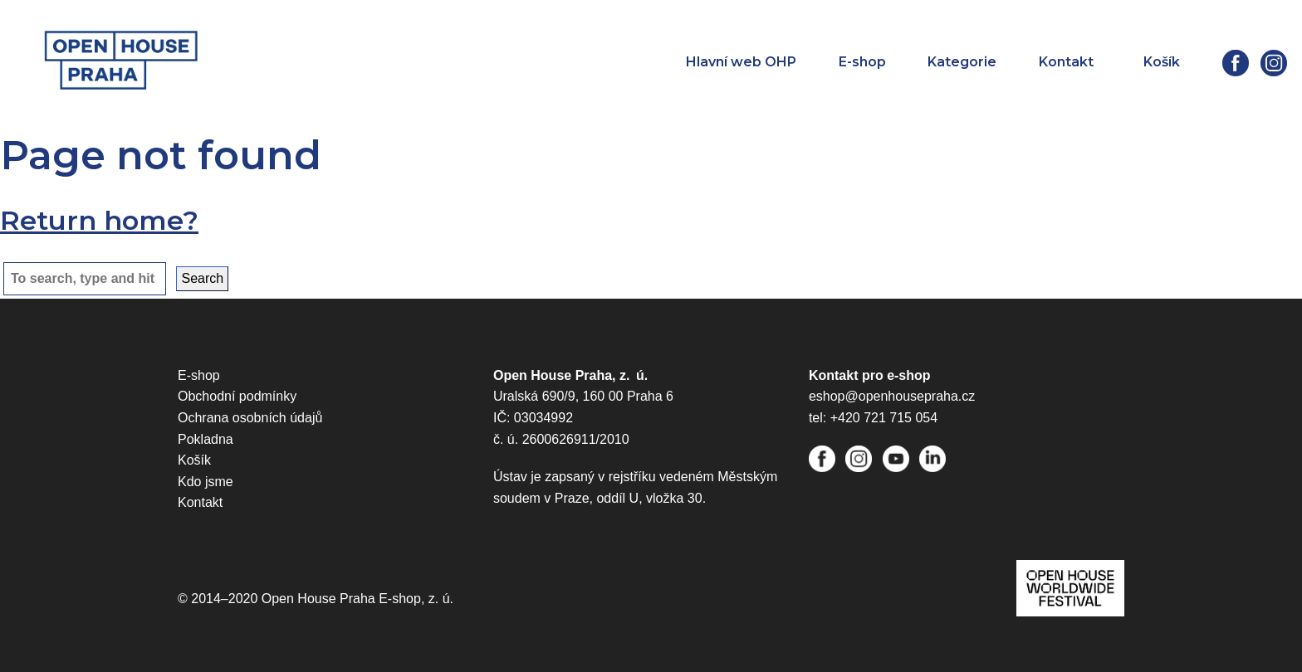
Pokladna (205, 439)
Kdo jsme (205, 482)
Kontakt (1066, 62)
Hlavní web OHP (741, 62)
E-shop (862, 62)
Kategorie (962, 62)
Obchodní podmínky (237, 396)
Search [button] (202, 278)
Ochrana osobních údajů (250, 418)
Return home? (99, 220)
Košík (194, 460)
